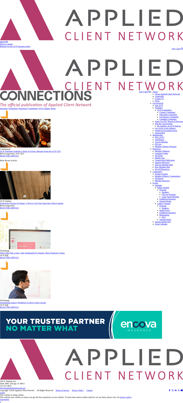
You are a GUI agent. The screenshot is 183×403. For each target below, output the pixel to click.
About (155, 92)
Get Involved (158, 103)
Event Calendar (161, 224)
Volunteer (159, 108)
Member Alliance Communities (167, 176)
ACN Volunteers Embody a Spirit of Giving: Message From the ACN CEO (30, 151)
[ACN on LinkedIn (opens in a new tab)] (175, 390)
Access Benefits (161, 142)
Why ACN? (159, 137)
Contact (89, 390)
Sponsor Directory (162, 162)
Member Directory (162, 181)
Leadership (159, 96)
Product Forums (161, 174)
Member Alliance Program (165, 146)
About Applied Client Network (167, 94)
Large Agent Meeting (170, 197)
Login (178, 49)
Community (157, 172)
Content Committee (167, 112)
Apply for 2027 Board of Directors (169, 121)
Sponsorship (160, 133)
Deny (7, 399)
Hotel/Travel (164, 210)
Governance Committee (169, 117)
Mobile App (160, 158)
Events (155, 183)
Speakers (165, 192)
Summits (158, 185)
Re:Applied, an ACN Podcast (169, 126)
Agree (2, 399)
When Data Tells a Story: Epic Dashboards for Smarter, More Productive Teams (32, 253)
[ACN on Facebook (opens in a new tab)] (169, 390)
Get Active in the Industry (165, 128)
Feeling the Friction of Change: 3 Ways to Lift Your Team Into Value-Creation (31, 203)
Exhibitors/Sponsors (167, 199)
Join (173, 49)
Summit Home (165, 201)
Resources (157, 149)
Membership (158, 135)
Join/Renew (159, 140)
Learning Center (161, 153)
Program (162, 190)
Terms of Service (62, 390)
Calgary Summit (163, 204)
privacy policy (126, 397)
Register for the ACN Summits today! (15, 46)
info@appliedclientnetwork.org (12, 388)
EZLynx (158, 144)
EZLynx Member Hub (164, 165)
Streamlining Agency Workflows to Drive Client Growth (23, 303)
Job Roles (159, 156)
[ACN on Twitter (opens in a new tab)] (178, 390)
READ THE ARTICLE (9, 156)
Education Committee (168, 115)
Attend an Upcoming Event (166, 131)
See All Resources (162, 169)
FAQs (157, 101)
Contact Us (159, 99)
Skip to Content (6, 44)
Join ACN (159, 105)
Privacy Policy (78, 390)
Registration (164, 215)
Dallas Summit (163, 188)
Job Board (159, 178)
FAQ (164, 217)
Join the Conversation (164, 124)
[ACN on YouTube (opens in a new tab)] (181, 390)
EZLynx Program (169, 194)
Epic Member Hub (162, 167)
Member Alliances (162, 151)
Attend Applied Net (163, 222)
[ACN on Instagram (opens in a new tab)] (172, 390)
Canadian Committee (168, 119)
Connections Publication (165, 160)
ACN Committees (164, 110)
